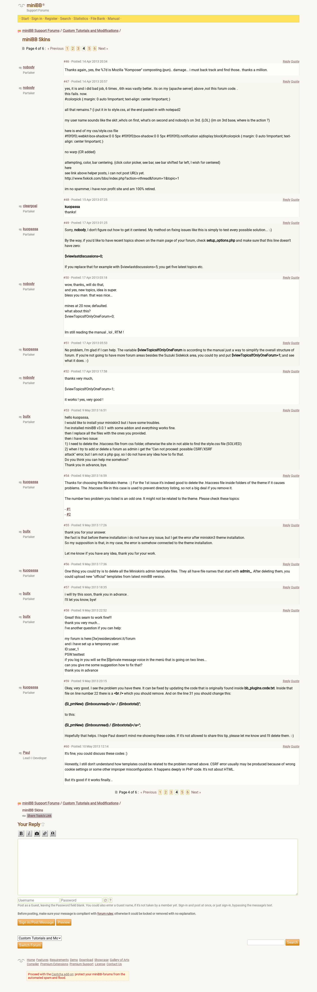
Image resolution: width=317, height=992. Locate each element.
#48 (66, 199)
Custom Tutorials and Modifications (90, 31)
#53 (66, 410)
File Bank (98, 19)
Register (51, 19)
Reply (286, 61)
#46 (66, 61)
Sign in (36, 19)
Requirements (59, 960)
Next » (103, 48)
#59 (66, 681)
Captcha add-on (63, 974)
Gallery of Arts (119, 960)
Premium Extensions (54, 964)
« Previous (56, 48)
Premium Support (82, 964)
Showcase (101, 960)
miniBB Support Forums (40, 31)
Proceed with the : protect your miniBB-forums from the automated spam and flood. (76, 975)
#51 (66, 343)
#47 (66, 81)
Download (86, 960)
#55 (66, 525)
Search (65, 19)
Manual (114, 19)
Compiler (33, 964)
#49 (66, 223)
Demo (74, 960)
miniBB (34, 5)
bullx (26, 416)
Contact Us (114, 964)
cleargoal (30, 206)
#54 (66, 475)
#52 (66, 371)
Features (42, 960)
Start (25, 19)
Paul (26, 753)
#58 (66, 610)
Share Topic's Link (39, 815)
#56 (66, 564)
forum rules (105, 913)
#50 (66, 277)
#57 (66, 587)
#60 (66, 746)
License (100, 964)
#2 (68, 514)
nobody (29, 67)
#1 (68, 509)
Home (31, 960)
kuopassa (30, 229)
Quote (295, 61)
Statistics (81, 19)
